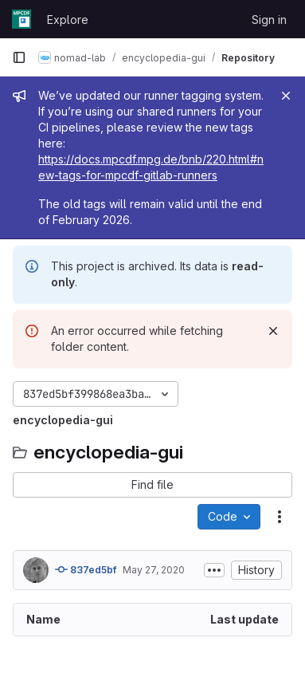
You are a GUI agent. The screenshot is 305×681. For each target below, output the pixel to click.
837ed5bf (85, 569)
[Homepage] (21, 19)
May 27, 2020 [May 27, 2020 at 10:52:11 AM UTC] (154, 570)
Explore (67, 19)
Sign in (269, 19)
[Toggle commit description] (214, 570)
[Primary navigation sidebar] (19, 57)
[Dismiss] (273, 330)
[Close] (285, 95)
